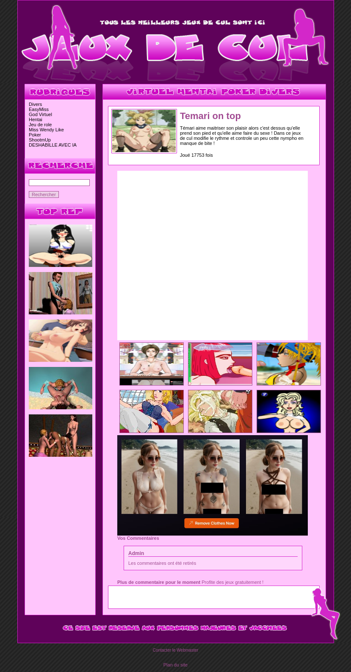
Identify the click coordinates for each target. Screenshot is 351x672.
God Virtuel (40, 114)
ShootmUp (40, 139)
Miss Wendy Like (46, 129)
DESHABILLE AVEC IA (53, 144)
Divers (35, 104)
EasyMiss (39, 109)
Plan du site (175, 664)
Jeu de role (40, 124)
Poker (35, 134)
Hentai (35, 119)
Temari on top (210, 116)
